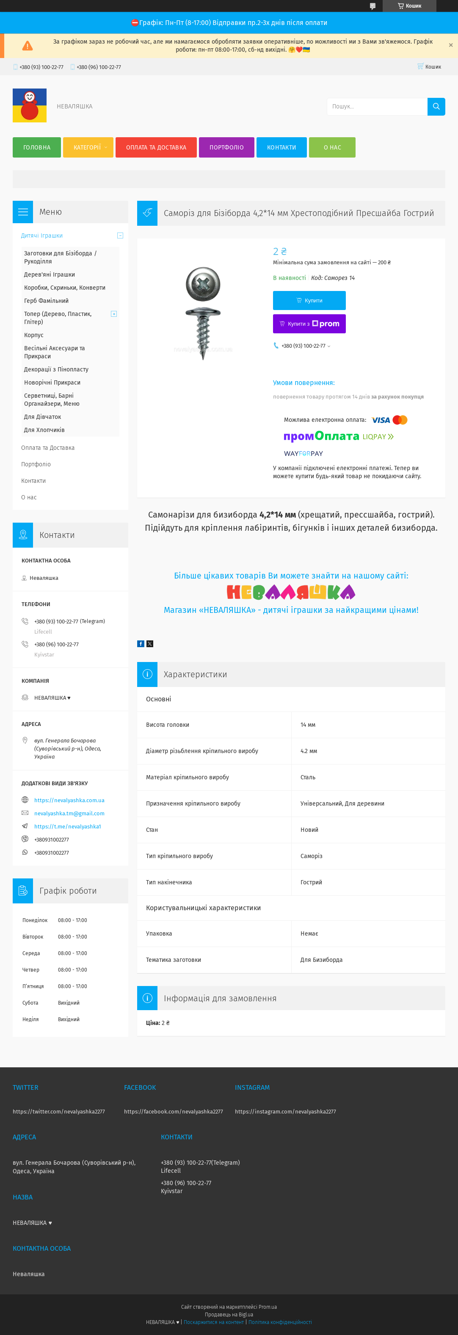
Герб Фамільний (46, 301)
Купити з (313, 324)
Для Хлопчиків (44, 430)
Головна (36, 147)
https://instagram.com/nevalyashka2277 (285, 1111)
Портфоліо (227, 147)
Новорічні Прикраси (52, 382)
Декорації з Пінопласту (56, 369)
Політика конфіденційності (280, 1322)
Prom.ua (268, 1307)
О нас (333, 147)
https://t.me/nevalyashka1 (67, 826)
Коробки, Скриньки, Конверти (64, 287)
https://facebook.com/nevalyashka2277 (173, 1111)
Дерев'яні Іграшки (49, 274)
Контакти (281, 147)
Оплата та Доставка (156, 147)
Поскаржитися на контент (213, 1322)
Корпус (34, 335)
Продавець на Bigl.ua (229, 1315)
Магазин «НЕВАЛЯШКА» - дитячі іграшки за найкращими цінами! (291, 610)
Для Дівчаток (42, 417)
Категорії (87, 147)
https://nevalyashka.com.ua (69, 800)
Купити (314, 300)
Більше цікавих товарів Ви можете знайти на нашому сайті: (291, 576)
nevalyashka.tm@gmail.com (69, 813)
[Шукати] (436, 107)
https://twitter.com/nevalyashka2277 (59, 1111)
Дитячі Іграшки (42, 235)
